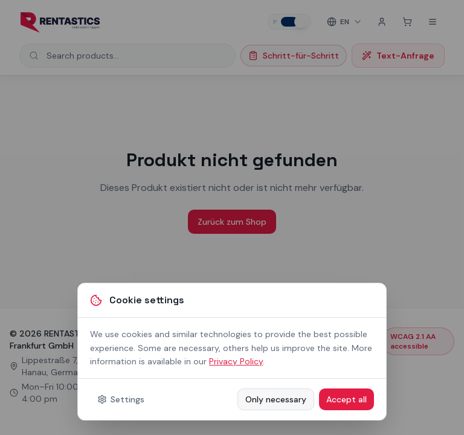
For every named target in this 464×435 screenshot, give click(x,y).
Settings (120, 399)
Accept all (346, 399)
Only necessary (275, 399)
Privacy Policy (236, 361)
